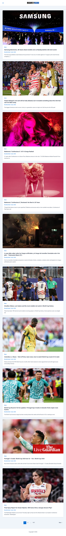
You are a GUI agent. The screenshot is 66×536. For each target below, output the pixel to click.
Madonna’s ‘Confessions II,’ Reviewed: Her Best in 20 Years (22, 202)
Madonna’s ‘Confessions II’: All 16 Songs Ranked (19, 151)
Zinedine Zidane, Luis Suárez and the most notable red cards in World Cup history (29, 306)
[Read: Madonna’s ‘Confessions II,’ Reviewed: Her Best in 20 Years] (33, 180)
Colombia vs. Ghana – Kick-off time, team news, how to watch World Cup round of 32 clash (31, 357)
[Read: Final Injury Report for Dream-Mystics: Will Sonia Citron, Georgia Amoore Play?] (33, 485)
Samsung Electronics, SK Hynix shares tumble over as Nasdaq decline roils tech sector (30, 50)
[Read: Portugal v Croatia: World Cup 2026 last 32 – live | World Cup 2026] (33, 436)
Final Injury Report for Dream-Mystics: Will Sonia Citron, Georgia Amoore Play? (28, 508)
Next (61, 522)
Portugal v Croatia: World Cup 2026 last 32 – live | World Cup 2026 (24, 458)
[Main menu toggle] (3, 3)
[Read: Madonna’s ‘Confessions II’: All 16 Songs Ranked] (33, 129)
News (5, 47)
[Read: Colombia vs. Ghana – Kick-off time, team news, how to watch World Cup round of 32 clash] (33, 334)
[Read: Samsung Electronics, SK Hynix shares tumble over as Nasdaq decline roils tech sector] (33, 27)
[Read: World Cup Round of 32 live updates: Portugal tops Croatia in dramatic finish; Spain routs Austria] (33, 385)
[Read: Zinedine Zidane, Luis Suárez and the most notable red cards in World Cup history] (33, 283)
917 (34, 522)
